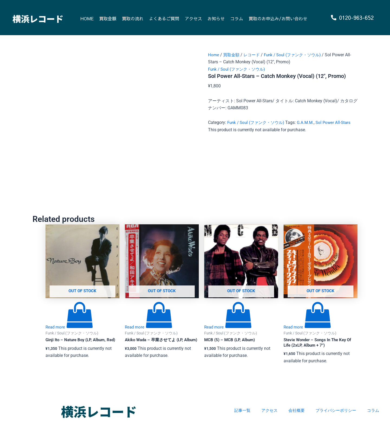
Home (213, 54)
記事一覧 (236, 410)
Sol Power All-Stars (338, 122)
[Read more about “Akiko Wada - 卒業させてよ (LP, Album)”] (149, 327)
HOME (87, 18)
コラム (236, 18)
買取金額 (107, 18)
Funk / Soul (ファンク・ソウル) (296, 54)
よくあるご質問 (164, 18)
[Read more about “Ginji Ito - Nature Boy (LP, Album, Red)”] (70, 327)
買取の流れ (133, 18)
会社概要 (292, 410)
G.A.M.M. (309, 122)
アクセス (193, 18)
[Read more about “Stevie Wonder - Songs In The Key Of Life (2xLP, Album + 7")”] (308, 327)
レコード (253, 54)
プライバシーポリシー (333, 410)
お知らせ (216, 18)
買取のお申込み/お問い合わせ (278, 18)
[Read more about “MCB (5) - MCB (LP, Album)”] (228, 327)
